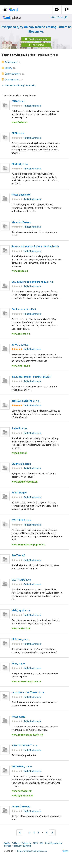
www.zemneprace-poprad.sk (28, 544)
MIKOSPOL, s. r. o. (22, 766)
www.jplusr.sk (19, 452)
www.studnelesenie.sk (25, 481)
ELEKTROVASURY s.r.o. (25, 745)
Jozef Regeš (19, 492)
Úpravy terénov (12, 74)
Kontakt (7, 846)
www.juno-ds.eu (21, 365)
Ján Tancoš (18, 555)
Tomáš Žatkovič (21, 806)
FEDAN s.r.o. (19, 101)
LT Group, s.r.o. (20, 639)
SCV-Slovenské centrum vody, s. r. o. (33, 281)
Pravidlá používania (53, 843)
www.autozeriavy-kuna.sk (26, 681)
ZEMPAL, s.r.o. (20, 164)
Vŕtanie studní (11, 79)
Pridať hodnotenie (32, 106)
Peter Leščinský (21, 194)
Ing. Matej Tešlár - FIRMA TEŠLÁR (31, 376)
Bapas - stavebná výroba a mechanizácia (35, 246)
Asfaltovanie (11, 62)
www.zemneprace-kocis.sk (27, 734)
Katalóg (7, 843)
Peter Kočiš (18, 716)
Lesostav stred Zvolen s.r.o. (28, 692)
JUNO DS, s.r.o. (20, 344)
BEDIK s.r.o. (18, 133)
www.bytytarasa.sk (22, 795)
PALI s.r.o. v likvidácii (24, 309)
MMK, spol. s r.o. (21, 610)
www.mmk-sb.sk (21, 628)
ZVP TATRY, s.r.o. (22, 520)
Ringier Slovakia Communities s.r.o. (32, 851)
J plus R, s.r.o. (19, 428)
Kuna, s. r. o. (18, 663)
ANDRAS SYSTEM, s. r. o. (26, 401)
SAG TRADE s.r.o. (21, 579)
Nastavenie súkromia (22, 846)
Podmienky (26, 843)
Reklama (16, 843)
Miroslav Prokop (21, 222)
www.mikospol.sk (22, 791)
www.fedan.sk (20, 122)
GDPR (35, 843)
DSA (41, 843)
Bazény (8, 68)
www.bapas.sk (20, 270)
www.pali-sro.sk (21, 333)
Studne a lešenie (21, 463)
